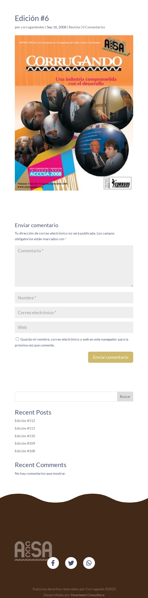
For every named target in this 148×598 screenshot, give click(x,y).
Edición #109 (25, 443)
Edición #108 (25, 451)
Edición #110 (25, 436)
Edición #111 (25, 428)
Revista (74, 27)
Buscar (125, 396)
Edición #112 (25, 420)
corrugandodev (32, 27)
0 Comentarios (93, 27)
